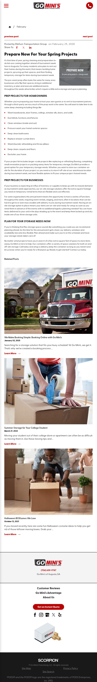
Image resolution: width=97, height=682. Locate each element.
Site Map (26, 668)
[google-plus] (47, 616)
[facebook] (35, 616)
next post (88, 37)
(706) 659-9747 (48, 570)
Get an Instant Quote (48, 607)
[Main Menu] (6, 5)
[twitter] (54, 616)
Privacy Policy (70, 668)
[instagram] (41, 616)
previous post (11, 37)
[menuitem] (48, 589)
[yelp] (60, 616)
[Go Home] (11, 27)
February (21, 27)
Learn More (12, 353)
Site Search (48, 672)
